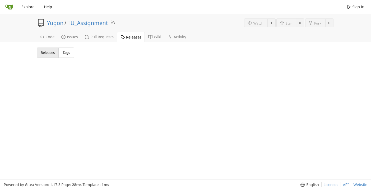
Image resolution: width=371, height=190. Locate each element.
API (346, 184)
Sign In (356, 6)
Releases (130, 37)
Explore (27, 6)
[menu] (308, 184)
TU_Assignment (87, 23)
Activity (177, 36)
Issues (69, 36)
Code (47, 36)
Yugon (55, 23)
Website (360, 184)
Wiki (154, 36)
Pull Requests (99, 36)
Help (48, 6)
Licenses (331, 184)
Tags (66, 52)
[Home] (9, 7)
